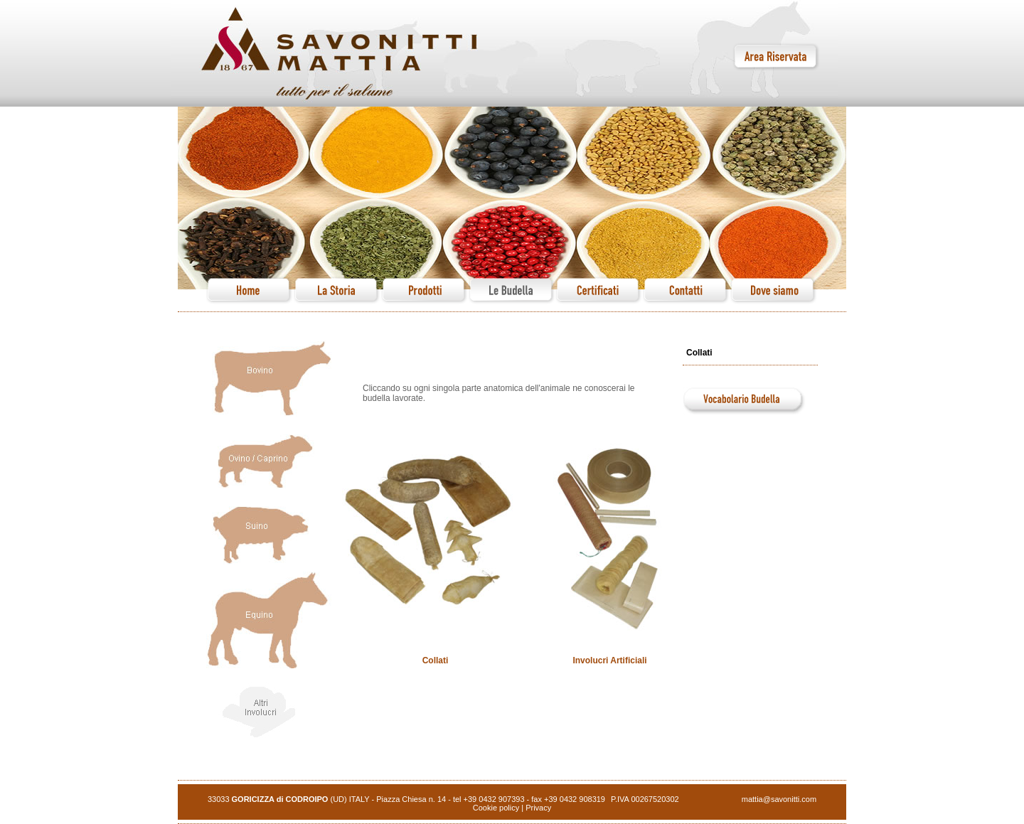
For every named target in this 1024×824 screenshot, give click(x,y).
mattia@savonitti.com (779, 799)
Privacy (538, 807)
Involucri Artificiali (609, 660)
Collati (435, 660)
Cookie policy (496, 807)
